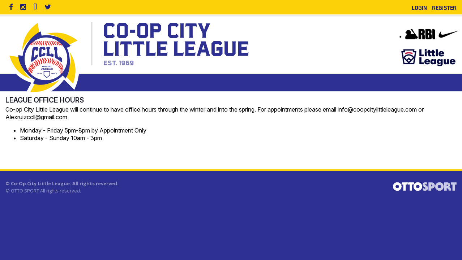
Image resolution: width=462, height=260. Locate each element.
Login (419, 7)
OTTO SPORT (25, 190)
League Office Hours (44, 100)
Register (444, 7)
